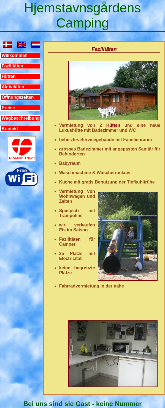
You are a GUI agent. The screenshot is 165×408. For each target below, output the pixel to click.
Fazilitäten (12, 66)
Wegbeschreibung (21, 118)
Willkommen (15, 55)
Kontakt (10, 128)
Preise (8, 107)
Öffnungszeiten (18, 97)
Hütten (9, 76)
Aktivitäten (13, 86)
